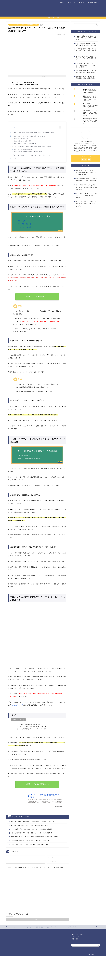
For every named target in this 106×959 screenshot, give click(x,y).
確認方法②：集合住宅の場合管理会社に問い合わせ (32, 152)
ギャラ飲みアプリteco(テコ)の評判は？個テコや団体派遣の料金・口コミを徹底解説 (86, 192)
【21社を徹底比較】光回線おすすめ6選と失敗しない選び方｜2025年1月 (32, 824)
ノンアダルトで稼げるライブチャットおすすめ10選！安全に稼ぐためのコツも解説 (86, 201)
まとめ (18, 160)
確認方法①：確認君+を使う (25, 139)
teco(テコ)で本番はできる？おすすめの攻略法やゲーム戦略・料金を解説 (86, 185)
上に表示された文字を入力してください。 (18, 916)
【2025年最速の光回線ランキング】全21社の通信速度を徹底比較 (30, 828)
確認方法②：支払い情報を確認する (28, 141)
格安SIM (81, 2)
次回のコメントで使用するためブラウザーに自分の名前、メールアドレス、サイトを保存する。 (36, 870)
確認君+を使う (22, 223)
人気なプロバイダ (17, 707)
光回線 (62, 2)
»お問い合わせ (75, 939)
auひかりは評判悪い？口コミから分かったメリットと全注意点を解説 (31, 835)
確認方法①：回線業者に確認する (27, 150)
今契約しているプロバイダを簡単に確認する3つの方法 (32, 136)
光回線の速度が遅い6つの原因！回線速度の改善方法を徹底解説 (29, 847)
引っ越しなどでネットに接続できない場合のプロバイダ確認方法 (35, 147)
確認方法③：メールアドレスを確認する (29, 143)
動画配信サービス (93, 2)
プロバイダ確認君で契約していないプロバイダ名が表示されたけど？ (36, 156)
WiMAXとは (71, 2)
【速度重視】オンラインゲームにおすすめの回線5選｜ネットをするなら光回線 (34, 839)
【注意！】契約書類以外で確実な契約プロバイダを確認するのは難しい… (38, 133)
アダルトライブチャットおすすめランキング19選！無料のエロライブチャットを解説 (86, 209)
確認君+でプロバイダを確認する (37, 299)
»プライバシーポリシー (77, 937)
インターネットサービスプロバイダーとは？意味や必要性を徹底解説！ (23, 25)
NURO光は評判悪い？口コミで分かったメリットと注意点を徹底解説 (31, 832)
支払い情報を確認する (24, 226)
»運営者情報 (74, 941)
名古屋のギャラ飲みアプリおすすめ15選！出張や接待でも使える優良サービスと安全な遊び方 (86, 178)
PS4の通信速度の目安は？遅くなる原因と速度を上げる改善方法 (30, 843)
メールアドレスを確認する (26, 229)
